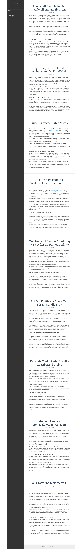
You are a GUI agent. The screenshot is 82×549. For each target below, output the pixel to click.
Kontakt (9, 10)
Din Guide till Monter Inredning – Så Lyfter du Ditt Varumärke (49, 242)
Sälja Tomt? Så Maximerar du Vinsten (49, 484)
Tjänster (10, 16)
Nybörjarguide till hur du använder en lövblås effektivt (49, 69)
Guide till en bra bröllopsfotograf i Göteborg (50, 423)
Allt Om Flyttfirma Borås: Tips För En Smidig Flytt (49, 302)
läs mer (67, 31)
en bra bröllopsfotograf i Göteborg (55, 432)
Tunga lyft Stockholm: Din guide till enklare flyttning (50, 7)
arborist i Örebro (60, 371)
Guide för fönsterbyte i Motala (49, 123)
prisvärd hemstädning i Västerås (57, 190)
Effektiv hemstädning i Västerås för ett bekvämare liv (49, 181)
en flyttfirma (45, 313)
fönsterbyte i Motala (53, 130)
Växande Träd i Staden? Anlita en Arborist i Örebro (49, 363)
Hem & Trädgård (12, 15)
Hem (9, 8)
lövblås (44, 80)
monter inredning (64, 251)
